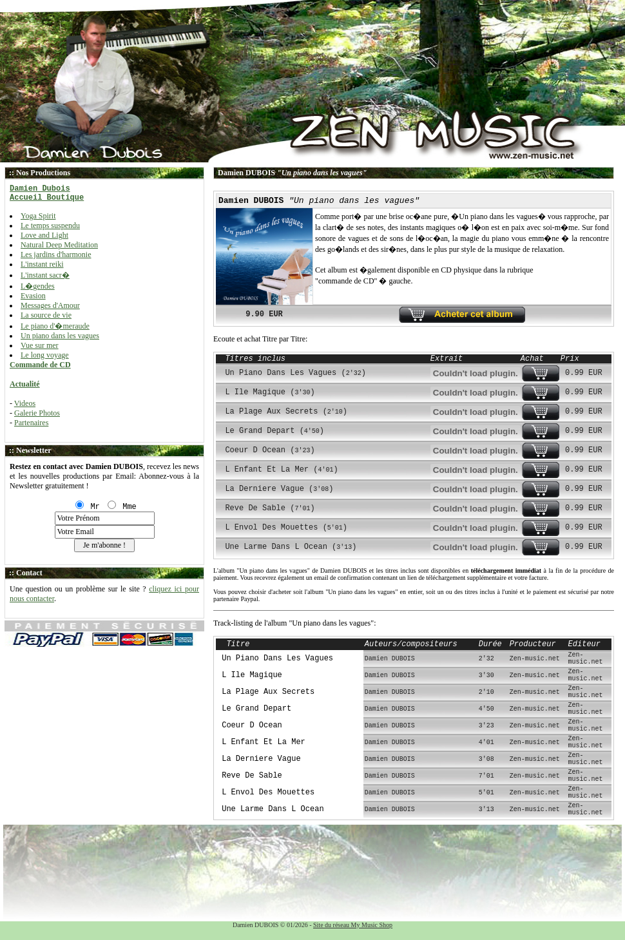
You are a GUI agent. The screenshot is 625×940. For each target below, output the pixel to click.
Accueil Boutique (47, 197)
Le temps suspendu (50, 225)
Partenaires (31, 422)
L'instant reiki (42, 264)
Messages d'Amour (50, 305)
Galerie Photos (37, 412)
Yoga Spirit (38, 215)
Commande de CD (40, 364)
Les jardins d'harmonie (56, 254)
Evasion (33, 295)
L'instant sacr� (45, 275)
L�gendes (38, 286)
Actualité (25, 383)
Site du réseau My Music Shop (352, 924)
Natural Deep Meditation (59, 244)
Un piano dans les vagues (60, 335)
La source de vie (46, 315)
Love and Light (44, 235)
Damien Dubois (40, 188)
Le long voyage (45, 355)
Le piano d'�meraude (55, 326)
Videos (24, 403)
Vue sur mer (40, 345)
